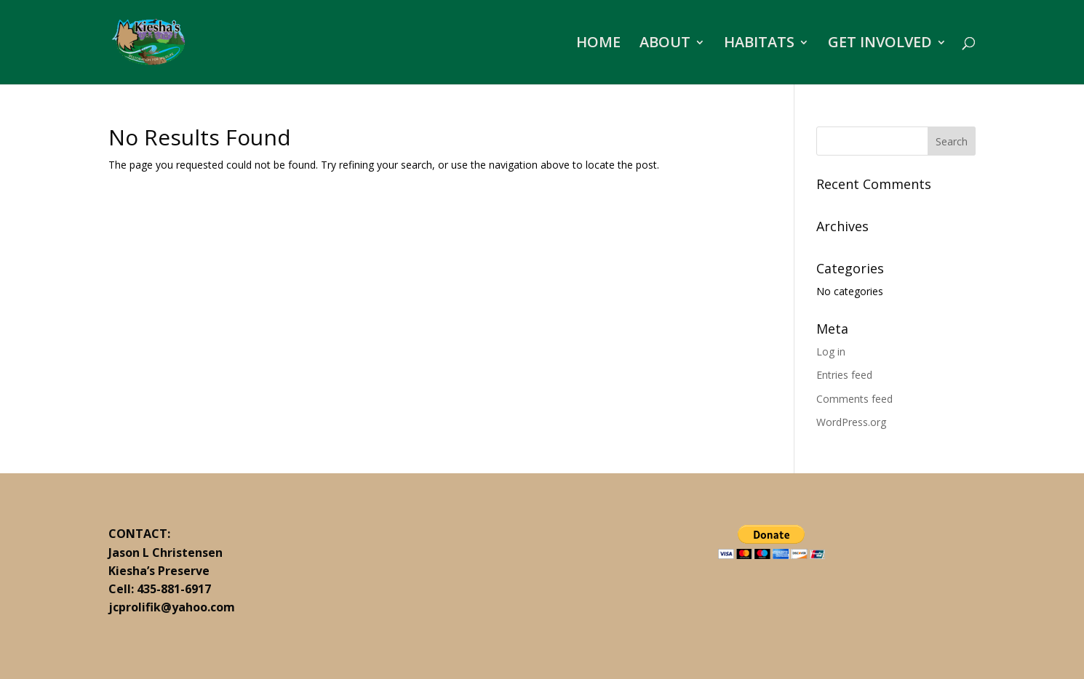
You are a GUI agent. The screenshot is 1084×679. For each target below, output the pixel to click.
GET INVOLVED (880, 44)
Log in (830, 351)
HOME (598, 44)
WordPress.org (851, 422)
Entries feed (844, 375)
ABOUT (664, 44)
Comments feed (854, 399)
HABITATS (759, 44)
